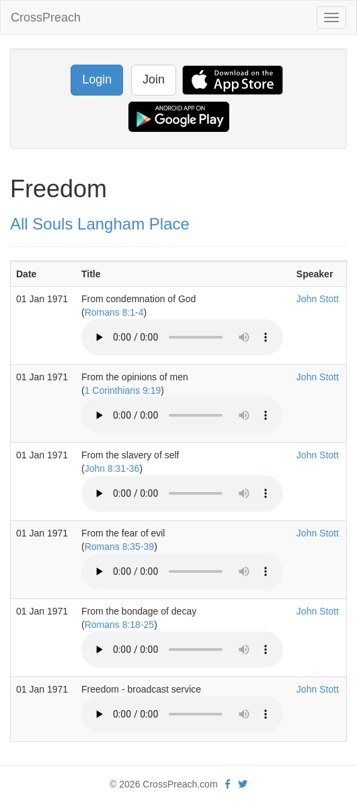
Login (97, 79)
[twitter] (242, 784)
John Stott (317, 298)
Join (154, 79)
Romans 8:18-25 (120, 624)
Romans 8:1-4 (114, 312)
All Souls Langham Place (100, 224)
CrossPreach (46, 17)
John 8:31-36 (112, 468)
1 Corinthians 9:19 (123, 390)
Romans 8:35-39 (120, 546)
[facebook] (227, 784)
